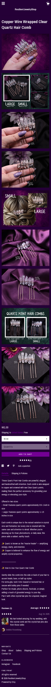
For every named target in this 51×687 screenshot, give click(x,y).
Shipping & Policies (19, 473)
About (11, 650)
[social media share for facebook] (3, 465)
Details (5, 473)
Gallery (19, 650)
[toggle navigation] (3, 3)
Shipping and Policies (33, 650)
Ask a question (24, 465)
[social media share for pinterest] (14, 465)
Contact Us (6, 653)
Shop (4, 650)
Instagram (6, 664)
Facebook (16, 664)
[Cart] (47, 4)
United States (17, 432)
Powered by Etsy (9, 681)
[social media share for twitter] (8, 465)
